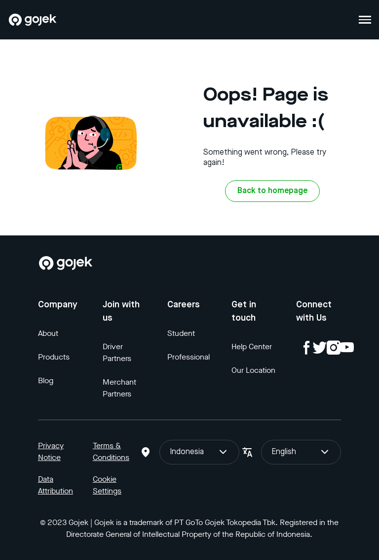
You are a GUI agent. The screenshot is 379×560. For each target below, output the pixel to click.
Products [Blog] (54, 357)
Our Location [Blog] (253, 370)
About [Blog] (48, 333)
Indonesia (199, 452)
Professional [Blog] (188, 357)
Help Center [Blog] (251, 346)
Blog (45, 380)
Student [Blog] (181, 333)
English (301, 452)
